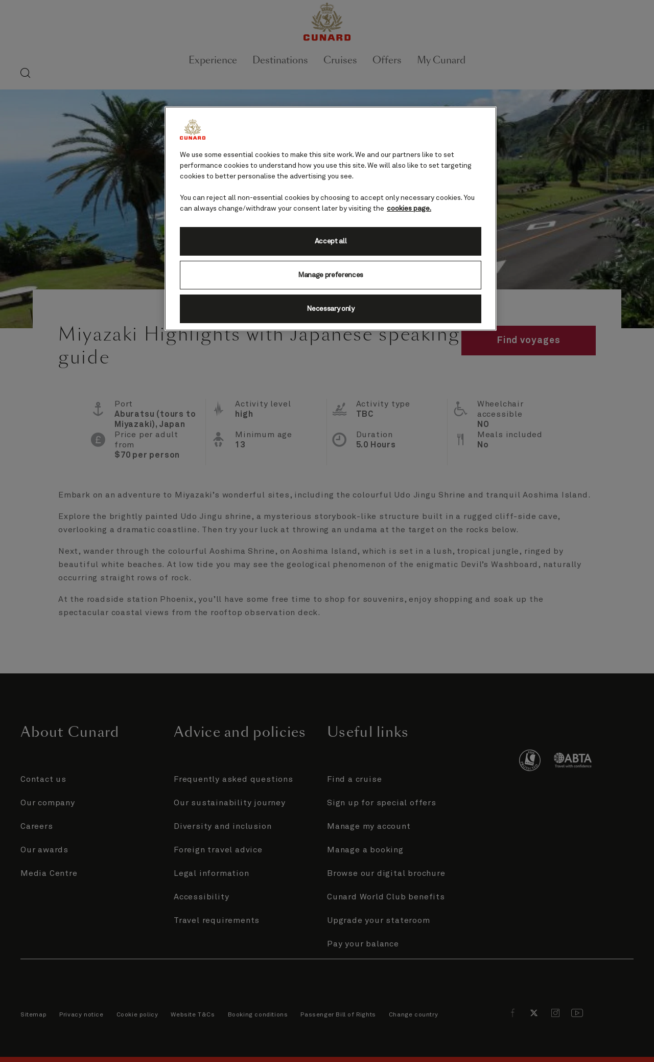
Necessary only (331, 308)
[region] (331, 218)
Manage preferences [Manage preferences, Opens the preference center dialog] (330, 275)
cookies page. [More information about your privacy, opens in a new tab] (409, 208)
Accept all (331, 241)
